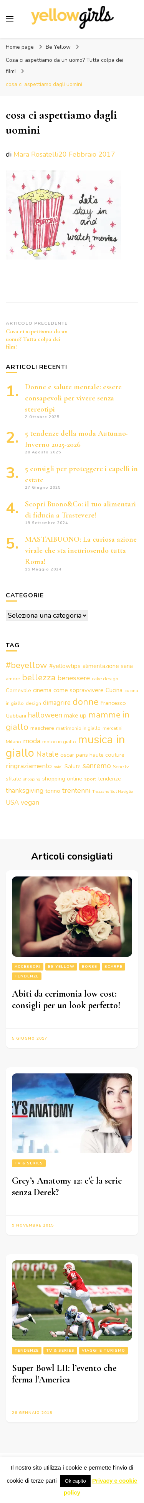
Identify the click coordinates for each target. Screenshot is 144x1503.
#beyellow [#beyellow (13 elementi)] (26, 665)
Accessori (28, 966)
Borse (89, 966)
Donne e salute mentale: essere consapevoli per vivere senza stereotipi (73, 398)
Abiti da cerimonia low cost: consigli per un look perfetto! (66, 999)
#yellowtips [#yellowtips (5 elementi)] (65, 666)
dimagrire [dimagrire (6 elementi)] (57, 702)
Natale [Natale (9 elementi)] (47, 754)
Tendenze (27, 976)
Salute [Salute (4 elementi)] (73, 766)
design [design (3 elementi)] (33, 703)
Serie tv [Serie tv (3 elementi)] (121, 766)
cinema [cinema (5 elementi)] (42, 690)
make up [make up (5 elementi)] (75, 715)
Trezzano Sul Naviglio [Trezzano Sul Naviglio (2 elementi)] (112, 791)
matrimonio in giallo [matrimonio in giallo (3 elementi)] (78, 728)
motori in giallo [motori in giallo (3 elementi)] (59, 741)
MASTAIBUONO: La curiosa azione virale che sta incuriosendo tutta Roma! (81, 550)
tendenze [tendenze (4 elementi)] (109, 778)
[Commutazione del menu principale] (9, 18)
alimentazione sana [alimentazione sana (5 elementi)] (108, 666)
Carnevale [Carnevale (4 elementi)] (18, 690)
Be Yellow (58, 47)
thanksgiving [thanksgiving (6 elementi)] (24, 790)
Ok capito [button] (75, 1481)
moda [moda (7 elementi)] (31, 741)
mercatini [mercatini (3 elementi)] (112, 728)
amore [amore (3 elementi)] (13, 678)
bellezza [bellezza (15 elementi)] (39, 677)
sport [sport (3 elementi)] (90, 778)
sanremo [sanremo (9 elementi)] (97, 766)
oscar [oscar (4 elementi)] (67, 755)
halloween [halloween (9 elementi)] (45, 715)
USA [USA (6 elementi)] (12, 802)
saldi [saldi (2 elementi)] (58, 767)
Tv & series (29, 1163)
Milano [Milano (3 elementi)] (13, 741)
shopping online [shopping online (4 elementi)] (62, 778)
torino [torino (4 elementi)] (52, 791)
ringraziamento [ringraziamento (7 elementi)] (29, 766)
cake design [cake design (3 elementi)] (105, 678)
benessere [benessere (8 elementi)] (74, 678)
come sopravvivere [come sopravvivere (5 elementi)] (78, 690)
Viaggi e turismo (103, 1350)
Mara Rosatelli (35, 154)
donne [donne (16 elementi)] (86, 702)
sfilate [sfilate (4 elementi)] (13, 778)
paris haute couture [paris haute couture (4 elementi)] (100, 755)
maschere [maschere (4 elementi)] (42, 728)
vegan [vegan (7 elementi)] (30, 802)
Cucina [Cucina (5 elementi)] (114, 690)
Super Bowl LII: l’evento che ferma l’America (64, 1373)
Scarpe (113, 966)
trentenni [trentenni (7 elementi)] (76, 790)
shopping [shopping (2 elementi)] (31, 779)
